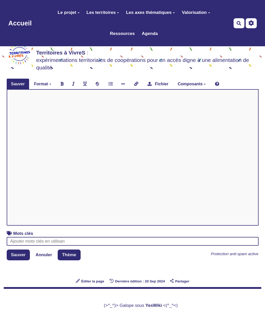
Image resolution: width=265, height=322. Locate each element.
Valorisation (196, 12)
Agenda (150, 33)
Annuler (44, 254)
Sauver (18, 84)
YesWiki (154, 305)
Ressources (122, 33)
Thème (69, 254)
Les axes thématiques (150, 12)
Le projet (69, 12)
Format (42, 84)
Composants (192, 84)
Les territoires (103, 12)
